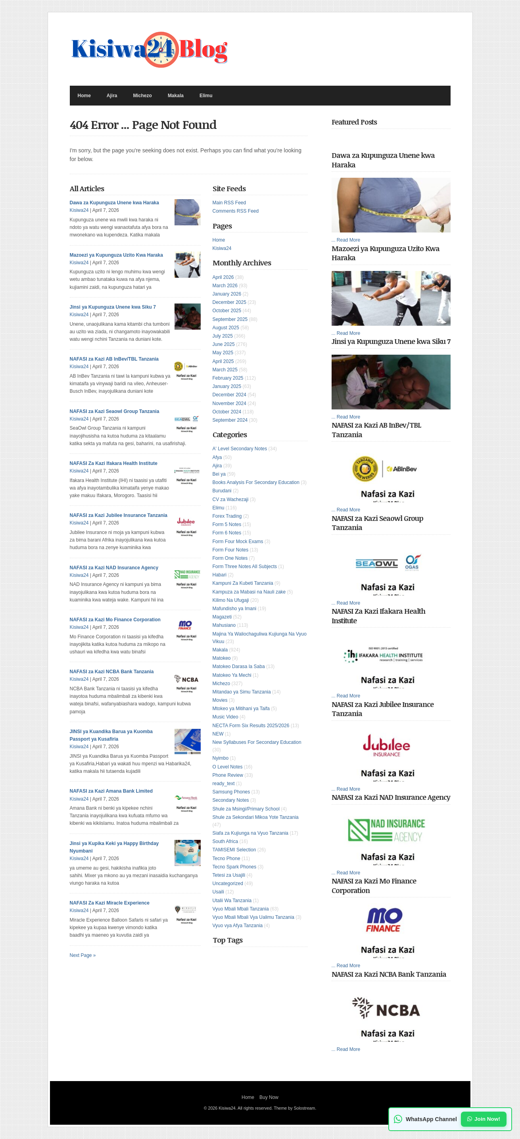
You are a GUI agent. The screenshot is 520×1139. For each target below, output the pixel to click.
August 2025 (226, 327)
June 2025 (224, 344)
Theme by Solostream (294, 1108)
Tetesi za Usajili (229, 875)
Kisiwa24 (222, 248)
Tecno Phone (226, 858)
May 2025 (223, 352)
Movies (220, 700)
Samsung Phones (231, 792)
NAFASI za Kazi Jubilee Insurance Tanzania (119, 515)
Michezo (142, 95)
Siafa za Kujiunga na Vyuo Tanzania (250, 833)
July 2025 (223, 336)
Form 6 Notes (227, 533)
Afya (217, 457)
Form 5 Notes (227, 524)
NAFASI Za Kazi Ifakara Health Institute (113, 463)
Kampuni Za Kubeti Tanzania (243, 583)
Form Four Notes (231, 550)
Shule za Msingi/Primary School (246, 809)
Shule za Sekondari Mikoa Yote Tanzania (256, 817)
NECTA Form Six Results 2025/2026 (251, 725)
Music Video (225, 717)
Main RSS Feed (229, 203)
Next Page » (83, 955)
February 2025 (228, 378)
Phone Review (228, 775)
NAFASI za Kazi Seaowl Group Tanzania (114, 411)
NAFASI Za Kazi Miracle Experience (110, 903)
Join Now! (483, 1119)
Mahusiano (224, 625)
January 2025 (227, 386)
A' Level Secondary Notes (240, 448)
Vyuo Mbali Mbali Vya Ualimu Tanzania (253, 917)
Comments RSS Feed (236, 211)
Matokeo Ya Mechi (232, 675)
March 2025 (225, 370)
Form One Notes (230, 558)
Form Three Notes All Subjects (245, 566)
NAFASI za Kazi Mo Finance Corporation (115, 619)
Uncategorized (228, 883)
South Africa (225, 841)
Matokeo (222, 658)
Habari (219, 575)
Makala (176, 95)
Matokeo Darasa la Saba (239, 666)
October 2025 (227, 310)
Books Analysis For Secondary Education (256, 482)
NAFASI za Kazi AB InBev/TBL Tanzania (114, 359)
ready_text (224, 783)
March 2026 (225, 285)
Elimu (206, 95)
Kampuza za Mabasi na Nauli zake (249, 592)
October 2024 (227, 412)
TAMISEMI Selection (234, 850)
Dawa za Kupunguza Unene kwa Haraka (114, 203)
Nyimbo (221, 758)
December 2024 (229, 395)
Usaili (218, 892)
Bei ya (219, 474)
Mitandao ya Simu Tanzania (242, 692)
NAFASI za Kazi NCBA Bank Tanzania (112, 671)
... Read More (346, 240)
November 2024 (229, 403)
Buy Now (268, 1097)
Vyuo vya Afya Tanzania (238, 925)
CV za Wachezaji (231, 499)
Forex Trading (227, 516)
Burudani (222, 491)
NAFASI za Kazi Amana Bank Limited (111, 791)
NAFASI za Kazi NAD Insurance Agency (114, 567)
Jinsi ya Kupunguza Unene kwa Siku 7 (113, 307)
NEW (218, 734)
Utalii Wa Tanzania (232, 900)
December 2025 (229, 302)
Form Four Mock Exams (238, 541)
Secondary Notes (231, 800)
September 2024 (230, 420)
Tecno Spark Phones (235, 867)
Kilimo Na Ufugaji (231, 600)
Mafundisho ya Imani (235, 608)
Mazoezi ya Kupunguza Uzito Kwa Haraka (116, 255)
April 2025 (223, 361)
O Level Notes (228, 767)
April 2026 (223, 277)
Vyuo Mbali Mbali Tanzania (241, 909)
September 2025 (230, 319)
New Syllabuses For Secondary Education (257, 742)
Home (84, 95)
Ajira (112, 95)
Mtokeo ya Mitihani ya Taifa (241, 708)
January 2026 (227, 294)
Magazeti (222, 617)
